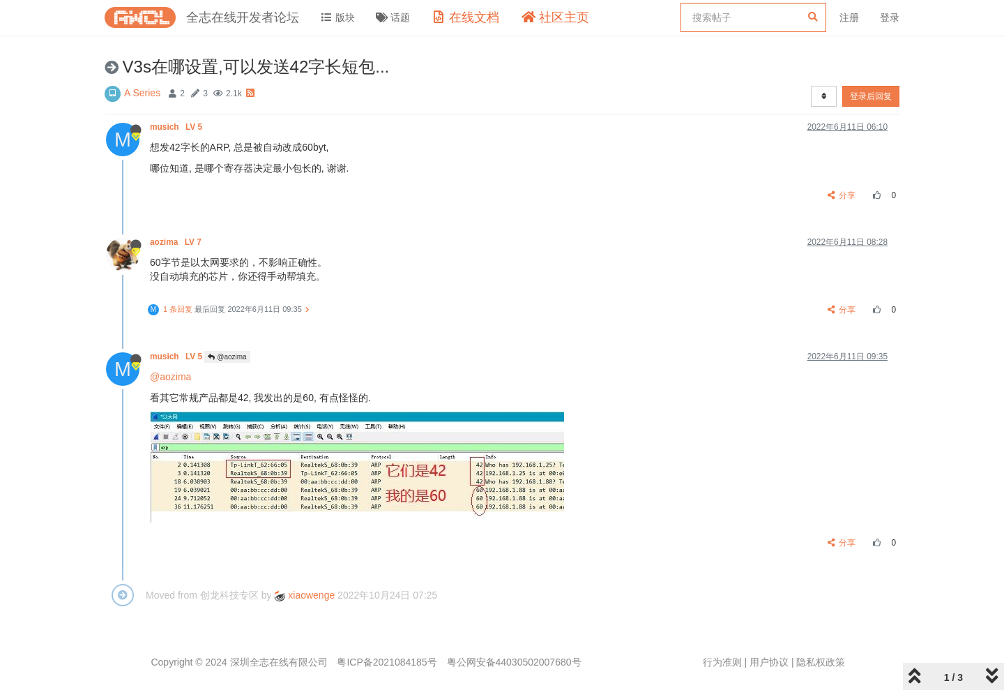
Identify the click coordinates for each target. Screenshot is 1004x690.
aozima (177, 242)
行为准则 (722, 662)
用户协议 (769, 662)
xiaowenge (304, 595)
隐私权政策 (820, 662)
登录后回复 (871, 96)
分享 (842, 195)
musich (177, 127)
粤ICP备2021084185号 (386, 662)
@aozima (227, 357)
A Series (142, 92)
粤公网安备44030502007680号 (514, 662)
